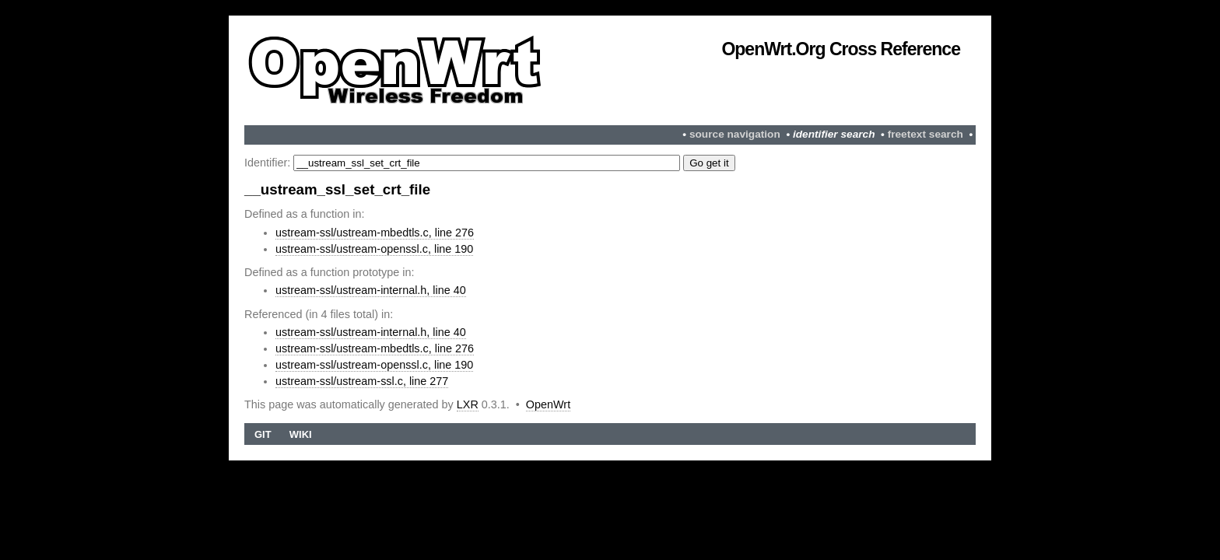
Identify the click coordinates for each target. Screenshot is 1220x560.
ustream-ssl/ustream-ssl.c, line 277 (361, 381)
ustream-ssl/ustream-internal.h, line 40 (370, 290)
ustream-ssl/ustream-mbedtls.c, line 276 (374, 232)
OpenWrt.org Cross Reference (840, 49)
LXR (468, 404)
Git (263, 434)
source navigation (734, 134)
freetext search (925, 134)
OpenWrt (548, 404)
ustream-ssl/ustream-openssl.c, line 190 (374, 249)
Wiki (300, 434)
